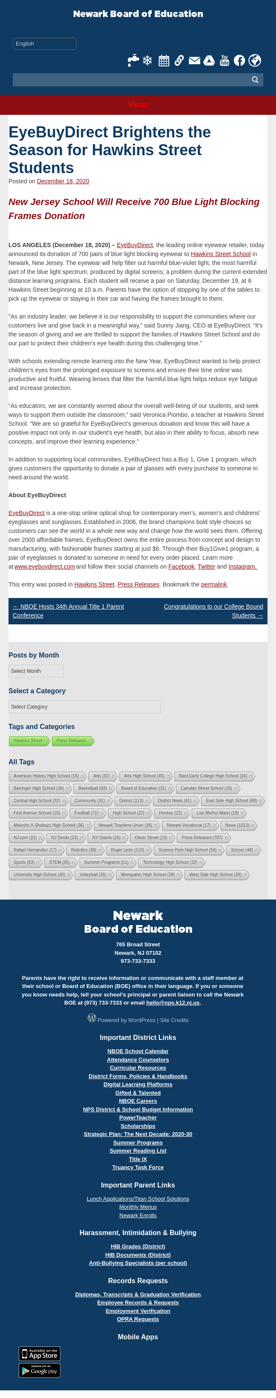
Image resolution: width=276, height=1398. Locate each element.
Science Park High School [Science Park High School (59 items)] (187, 850)
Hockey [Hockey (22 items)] (170, 813)
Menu (138, 104)
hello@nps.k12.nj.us (172, 1002)
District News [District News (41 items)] (174, 800)
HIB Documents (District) (138, 1255)
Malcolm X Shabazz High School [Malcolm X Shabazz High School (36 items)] (49, 825)
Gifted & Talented (138, 1093)
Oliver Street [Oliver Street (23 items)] (151, 837)
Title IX (138, 1159)
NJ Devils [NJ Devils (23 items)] (64, 837)
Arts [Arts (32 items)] (101, 776)
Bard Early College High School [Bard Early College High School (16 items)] (213, 776)
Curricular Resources (138, 1068)
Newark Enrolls (138, 1215)
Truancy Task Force (138, 1167)
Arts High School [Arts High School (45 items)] (144, 776)
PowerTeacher (138, 1117)
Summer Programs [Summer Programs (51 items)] (106, 862)
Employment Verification (138, 1311)
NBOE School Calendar (138, 1051)
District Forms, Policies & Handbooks (138, 1076)
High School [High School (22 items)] (128, 813)
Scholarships (138, 1126)
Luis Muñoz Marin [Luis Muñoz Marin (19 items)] (217, 813)
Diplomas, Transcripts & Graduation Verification (138, 1294)
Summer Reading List (138, 1150)
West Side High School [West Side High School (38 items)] (215, 874)
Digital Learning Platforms (138, 1084)
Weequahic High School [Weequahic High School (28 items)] (148, 874)
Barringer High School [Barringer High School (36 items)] (39, 788)
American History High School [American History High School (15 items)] (46, 776)
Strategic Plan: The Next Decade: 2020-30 (138, 1134)
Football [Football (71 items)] (86, 813)
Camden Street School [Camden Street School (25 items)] (206, 788)
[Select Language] (45, 44)
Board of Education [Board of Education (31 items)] (143, 788)
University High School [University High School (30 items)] (39, 874)
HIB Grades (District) (138, 1246)
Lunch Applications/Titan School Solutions (138, 1199)
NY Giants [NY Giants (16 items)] (106, 837)
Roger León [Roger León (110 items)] (127, 850)
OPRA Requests (138, 1319)
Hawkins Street (94, 584)
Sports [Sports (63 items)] (24, 862)
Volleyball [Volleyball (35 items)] (93, 874)
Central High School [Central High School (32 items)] (37, 800)
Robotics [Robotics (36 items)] (83, 850)
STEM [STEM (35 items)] (59, 862)
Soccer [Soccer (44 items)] (242, 850)
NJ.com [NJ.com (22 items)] (25, 837)
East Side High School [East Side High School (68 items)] (231, 800)
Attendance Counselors (138, 1059)
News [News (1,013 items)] (237, 825)
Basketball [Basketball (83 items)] (92, 788)
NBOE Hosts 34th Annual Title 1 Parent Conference (68, 611)
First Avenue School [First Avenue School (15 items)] (37, 813)
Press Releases (138, 584)
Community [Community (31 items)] (90, 800)
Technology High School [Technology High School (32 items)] (170, 862)
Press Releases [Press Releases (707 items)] (202, 837)
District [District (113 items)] (132, 800)
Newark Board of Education (138, 14)
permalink (214, 584)
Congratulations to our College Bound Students (214, 611)
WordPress (142, 1020)
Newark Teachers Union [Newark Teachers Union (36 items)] (126, 825)
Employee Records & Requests (138, 1302)
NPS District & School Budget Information (138, 1109)
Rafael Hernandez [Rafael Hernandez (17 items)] (35, 850)
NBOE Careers (138, 1101)
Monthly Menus (137, 1207)
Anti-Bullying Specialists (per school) (138, 1263)
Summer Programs (137, 1142)
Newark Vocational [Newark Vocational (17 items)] (189, 825)
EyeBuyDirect (135, 245)
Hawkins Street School (221, 254)
